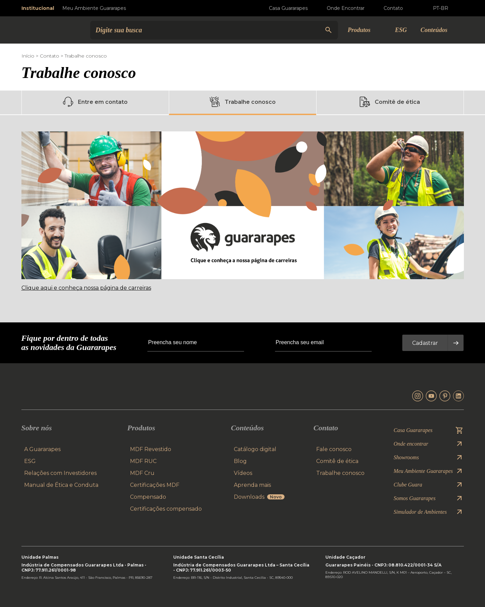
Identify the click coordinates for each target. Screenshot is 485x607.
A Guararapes (42, 449)
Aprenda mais (252, 485)
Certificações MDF (154, 485)
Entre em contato (95, 102)
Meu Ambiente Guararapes (94, 8)
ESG (401, 30)
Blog (240, 461)
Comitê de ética (390, 102)
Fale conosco (334, 449)
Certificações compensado (166, 509)
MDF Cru (142, 473)
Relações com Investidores (60, 473)
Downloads (259, 497)
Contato (49, 56)
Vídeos (243, 473)
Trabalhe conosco (243, 102)
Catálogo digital (255, 449)
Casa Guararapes (283, 8)
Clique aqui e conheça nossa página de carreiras (86, 288)
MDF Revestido (150, 449)
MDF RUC (143, 461)
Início (27, 56)
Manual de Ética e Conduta (61, 485)
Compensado (148, 497)
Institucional (37, 8)
